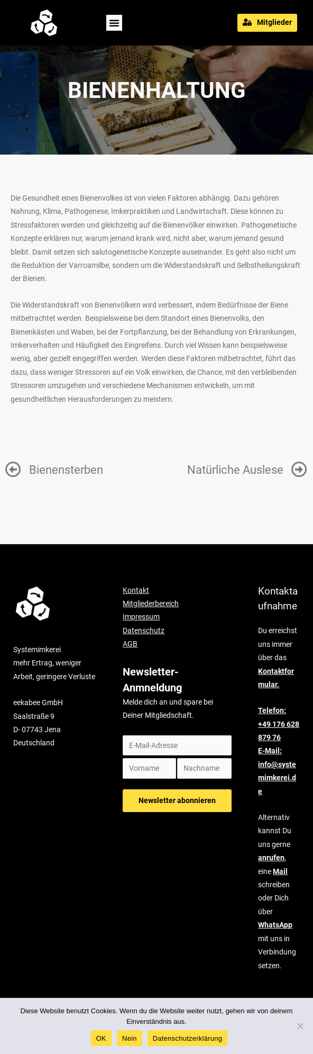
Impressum (141, 616)
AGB (130, 643)
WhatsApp (275, 925)
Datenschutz (143, 630)
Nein (129, 1038)
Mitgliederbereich (151, 603)
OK (101, 1038)
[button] (114, 23)
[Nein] (299, 1026)
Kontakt (136, 590)
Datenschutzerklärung (187, 1038)
